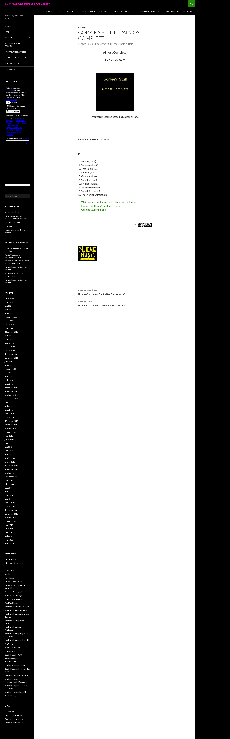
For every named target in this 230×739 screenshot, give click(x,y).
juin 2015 (8, 361)
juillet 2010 (9, 529)
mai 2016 (8, 335)
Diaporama (188, 11)
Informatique (10, 559)
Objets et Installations (14, 581)
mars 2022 (9, 313)
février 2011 (10, 503)
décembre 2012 (11, 421)
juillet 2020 (9, 321)
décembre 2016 (11, 332)
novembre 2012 (11, 425)
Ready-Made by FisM (13, 655)
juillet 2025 (9, 298)
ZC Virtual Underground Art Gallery (27, 3)
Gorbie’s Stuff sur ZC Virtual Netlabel (101, 205)
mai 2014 (8, 376)
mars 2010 (9, 543)
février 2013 (10, 413)
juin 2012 (8, 443)
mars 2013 (9, 410)
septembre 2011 (11, 477)
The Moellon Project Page (149, 11)
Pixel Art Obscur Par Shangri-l (17, 640)
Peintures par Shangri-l (14, 595)
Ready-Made (10, 651)
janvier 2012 (10, 462)
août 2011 (9, 480)
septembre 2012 (11, 432)
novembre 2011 (11, 469)
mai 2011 (8, 491)
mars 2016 (9, 343)
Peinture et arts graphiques (16, 592)
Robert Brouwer (11, 248)
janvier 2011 (10, 506)
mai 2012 (8, 447)
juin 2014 (8, 373)
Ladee (7, 567)
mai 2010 (8, 536)
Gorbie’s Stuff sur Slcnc (93, 209)
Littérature (9, 570)
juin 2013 (8, 402)
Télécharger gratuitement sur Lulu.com (101, 202)
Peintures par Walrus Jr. (14, 599)
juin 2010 (8, 532)
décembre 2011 (11, 465)
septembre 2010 (11, 521)
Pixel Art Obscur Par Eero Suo (17, 606)
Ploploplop (9, 644)
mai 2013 (8, 406)
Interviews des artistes (122, 11)
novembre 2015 (11, 358)
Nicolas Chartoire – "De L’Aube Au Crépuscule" (115, 303)
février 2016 (10, 347)
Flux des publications (13, 715)
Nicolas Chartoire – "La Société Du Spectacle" (115, 292)
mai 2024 (8, 306)
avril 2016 (9, 339)
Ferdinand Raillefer (13, 273)
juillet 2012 (9, 439)
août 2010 (9, 525)
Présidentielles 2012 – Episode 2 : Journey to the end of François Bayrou (17, 260)
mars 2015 (9, 365)
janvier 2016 (10, 350)
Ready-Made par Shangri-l (15, 692)
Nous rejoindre (172, 11)
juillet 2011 (9, 484)
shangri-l (8, 267)
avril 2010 (9, 540)
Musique (83, 27)
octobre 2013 (10, 395)
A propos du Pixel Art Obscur (94, 11)
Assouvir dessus (11, 226)
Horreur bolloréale (12, 222)
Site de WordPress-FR (14, 723)
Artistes (71, 11)
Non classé (9, 578)
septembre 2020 (11, 317)
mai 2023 (8, 309)
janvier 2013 (10, 417)
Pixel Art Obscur (11, 603)
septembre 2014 (11, 369)
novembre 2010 (11, 514)
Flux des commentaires (14, 719)
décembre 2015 (11, 354)
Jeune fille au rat (11, 276)
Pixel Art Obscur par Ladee (16, 610)
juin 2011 (8, 488)
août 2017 (9, 328)
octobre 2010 (10, 517)
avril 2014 (9, 380)
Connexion (9, 711)
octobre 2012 (10, 428)
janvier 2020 (10, 324)
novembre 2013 (11, 391)
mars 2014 (9, 384)
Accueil (49, 11)
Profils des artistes (12, 647)
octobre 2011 (10, 473)
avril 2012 (9, 451)
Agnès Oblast (10, 255)
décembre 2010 (11, 510)
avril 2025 (9, 302)
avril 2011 (9, 495)
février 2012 (10, 458)
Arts (59, 11)
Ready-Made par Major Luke (16, 675)
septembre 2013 (11, 399)
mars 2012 (9, 454)
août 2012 (9, 436)
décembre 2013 (11, 387)
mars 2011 (9, 499)
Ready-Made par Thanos (15, 696)
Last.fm (133, 202)
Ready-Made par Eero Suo (15, 665)
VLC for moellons (12, 212)
